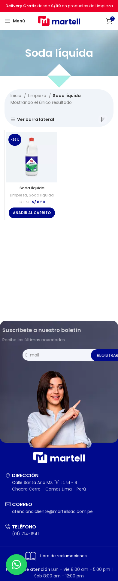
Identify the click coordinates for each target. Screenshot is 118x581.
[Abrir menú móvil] (15, 21)
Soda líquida (32, 187)
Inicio (17, 96)
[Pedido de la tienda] (102, 119)
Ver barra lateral (35, 119)
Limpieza (37, 96)
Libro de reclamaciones (55, 556)
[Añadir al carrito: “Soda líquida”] (32, 212)
